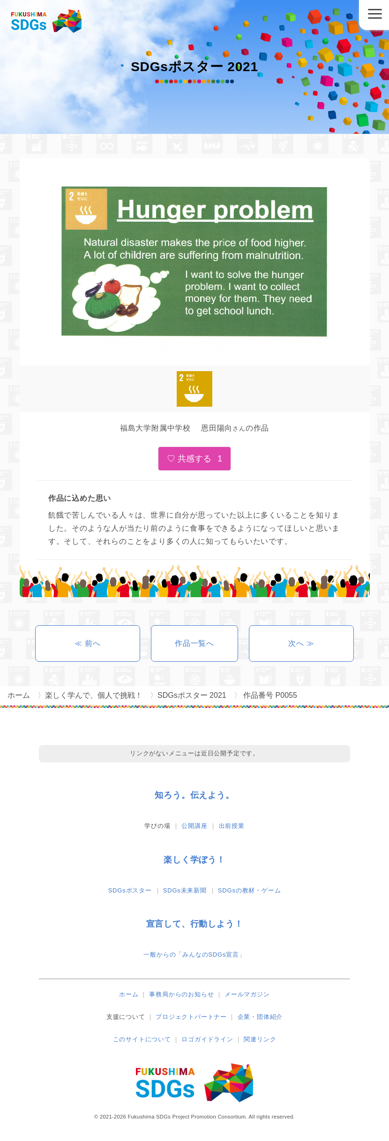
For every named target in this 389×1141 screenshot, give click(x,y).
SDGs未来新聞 (185, 890)
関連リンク (260, 1039)
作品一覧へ (194, 643)
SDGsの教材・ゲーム (249, 890)
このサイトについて (142, 1039)
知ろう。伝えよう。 (194, 795)
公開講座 (194, 825)
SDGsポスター (130, 890)
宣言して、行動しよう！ (194, 924)
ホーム (128, 994)
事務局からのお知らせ (181, 994)
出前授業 (232, 825)
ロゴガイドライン (207, 1039)
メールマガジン (247, 994)
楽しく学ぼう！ (194, 859)
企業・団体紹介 (260, 1016)
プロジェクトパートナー (191, 1016)
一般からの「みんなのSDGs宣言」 (194, 954)
